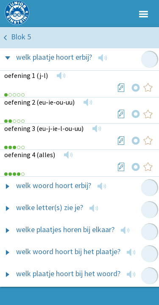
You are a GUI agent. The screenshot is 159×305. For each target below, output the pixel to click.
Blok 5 (21, 37)
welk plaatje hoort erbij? (54, 57)
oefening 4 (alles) (29, 154)
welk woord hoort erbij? (53, 185)
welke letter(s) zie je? (49, 207)
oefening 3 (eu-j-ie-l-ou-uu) (44, 128)
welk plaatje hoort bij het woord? (68, 273)
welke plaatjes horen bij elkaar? (65, 229)
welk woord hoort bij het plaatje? (68, 251)
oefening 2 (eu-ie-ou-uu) (39, 102)
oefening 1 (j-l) (26, 75)
